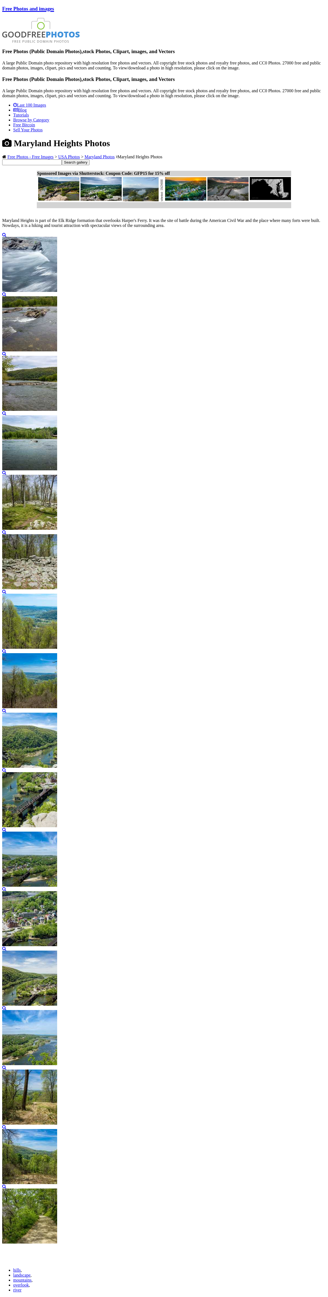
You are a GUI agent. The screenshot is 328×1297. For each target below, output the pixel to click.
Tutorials (21, 115)
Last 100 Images (29, 105)
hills (17, 1270)
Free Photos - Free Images (30, 156)
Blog (20, 110)
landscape (21, 1275)
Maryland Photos (100, 156)
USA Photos (69, 156)
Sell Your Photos (28, 129)
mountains (22, 1280)
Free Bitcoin (24, 125)
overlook (21, 1285)
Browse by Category (31, 120)
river (17, 1290)
